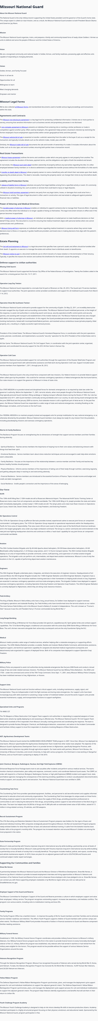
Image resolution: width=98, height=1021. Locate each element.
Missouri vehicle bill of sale (13, 137)
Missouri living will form (10, 228)
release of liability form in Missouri (14, 185)
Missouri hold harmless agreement (16, 192)
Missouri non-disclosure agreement (16, 120)
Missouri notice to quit (11, 254)
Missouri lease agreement (10, 157)
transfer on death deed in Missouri (14, 172)
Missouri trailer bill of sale (19, 145)
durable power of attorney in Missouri (17, 208)
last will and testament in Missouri (15, 246)
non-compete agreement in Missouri (14, 127)
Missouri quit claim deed (22, 165)
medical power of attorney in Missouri (19, 218)
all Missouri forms (21, 107)
